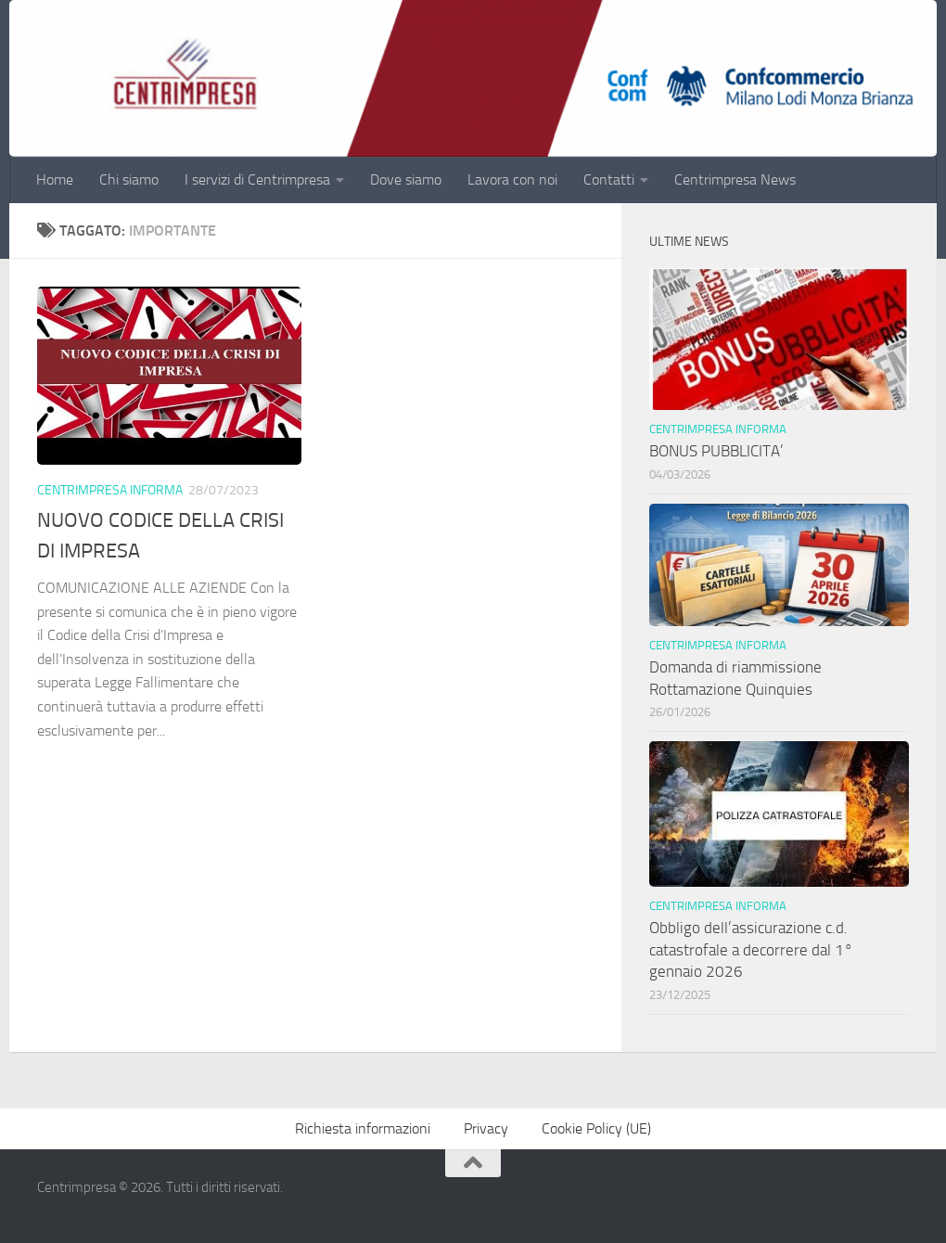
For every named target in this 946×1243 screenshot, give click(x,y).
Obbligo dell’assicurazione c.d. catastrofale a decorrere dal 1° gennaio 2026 (751, 949)
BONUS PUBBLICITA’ (720, 451)
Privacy (486, 1128)
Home (54, 179)
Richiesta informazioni (362, 1128)
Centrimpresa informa (110, 490)
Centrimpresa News (735, 179)
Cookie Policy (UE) (596, 1128)
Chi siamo (129, 179)
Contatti (608, 179)
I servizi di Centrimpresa (257, 179)
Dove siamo (405, 179)
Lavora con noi (512, 179)
